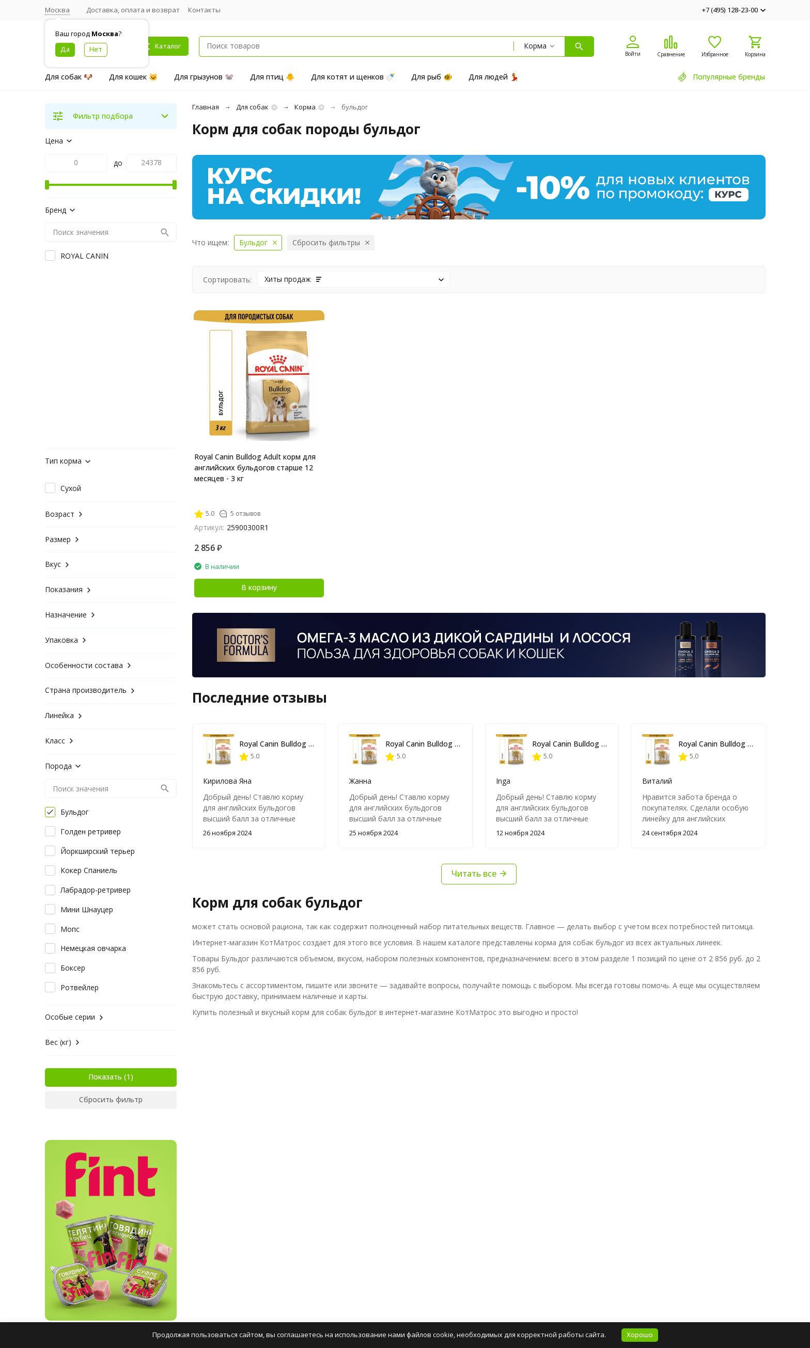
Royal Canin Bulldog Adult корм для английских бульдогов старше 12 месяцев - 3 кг (255, 467)
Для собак (252, 107)
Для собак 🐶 (68, 77)
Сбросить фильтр (111, 1099)
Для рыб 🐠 (431, 77)
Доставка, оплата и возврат (133, 9)
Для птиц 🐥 (272, 77)
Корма (305, 107)
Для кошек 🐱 (133, 77)
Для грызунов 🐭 (203, 77)
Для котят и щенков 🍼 (353, 77)
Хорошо (640, 1334)
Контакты (204, 9)
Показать (105, 1077)
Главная (205, 107)
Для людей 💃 (494, 77)
